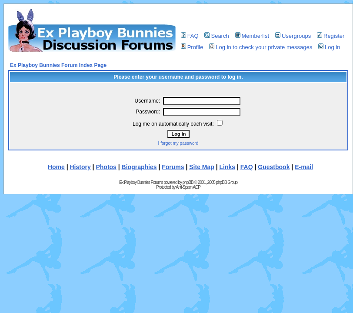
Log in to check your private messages (260, 47)
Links (228, 166)
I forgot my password (178, 143)
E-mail (304, 166)
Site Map (201, 166)
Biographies (139, 166)
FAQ (190, 36)
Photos (106, 166)
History (80, 166)
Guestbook (274, 166)
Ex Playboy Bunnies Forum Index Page (58, 65)
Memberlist (252, 36)
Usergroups (293, 36)
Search (216, 36)
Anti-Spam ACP (188, 187)
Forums (173, 166)
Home (56, 166)
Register (330, 36)
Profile (192, 47)
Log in (329, 47)
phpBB (188, 182)
